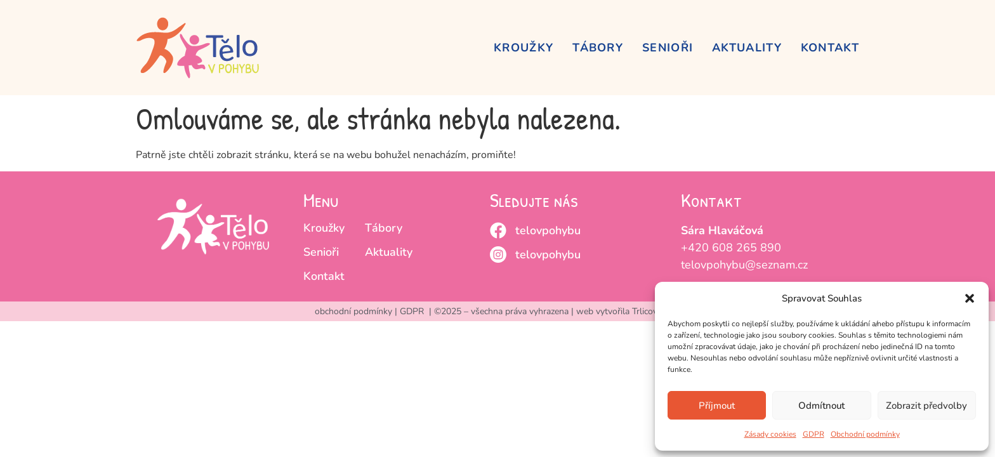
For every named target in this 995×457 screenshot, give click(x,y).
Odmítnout (821, 405)
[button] (969, 298)
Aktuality (747, 47)
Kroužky (523, 47)
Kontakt (830, 47)
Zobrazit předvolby (926, 405)
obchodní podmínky (353, 311)
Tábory (597, 47)
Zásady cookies (770, 434)
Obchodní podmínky (865, 434)
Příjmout (717, 405)
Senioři (667, 47)
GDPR (813, 434)
